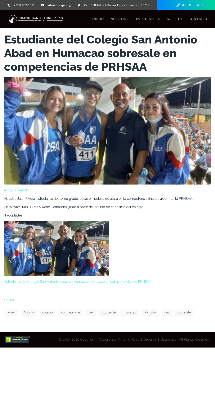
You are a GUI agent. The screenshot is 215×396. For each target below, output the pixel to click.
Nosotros (119, 19)
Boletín (174, 19)
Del (91, 312)
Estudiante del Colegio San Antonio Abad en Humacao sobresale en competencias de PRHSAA (100, 53)
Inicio (98, 19)
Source (9, 300)
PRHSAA (150, 312)
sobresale (184, 312)
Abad (11, 312)
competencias (70, 312)
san (166, 312)
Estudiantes (148, 19)
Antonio (28, 312)
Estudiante (109, 312)
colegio (47, 312)
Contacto (198, 19)
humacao (130, 312)
